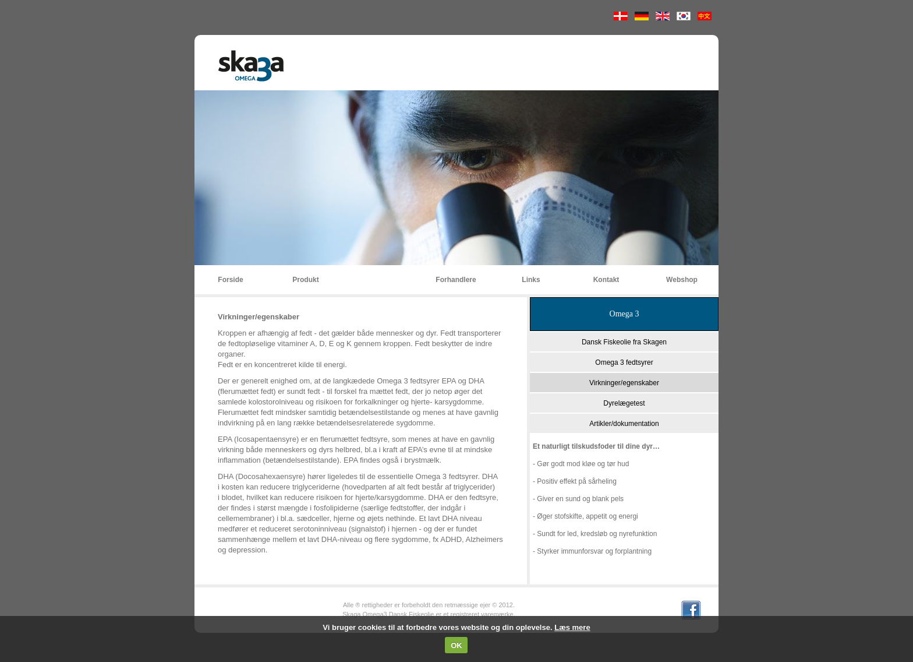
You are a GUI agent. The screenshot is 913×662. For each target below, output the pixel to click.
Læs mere (572, 627)
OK (456, 645)
